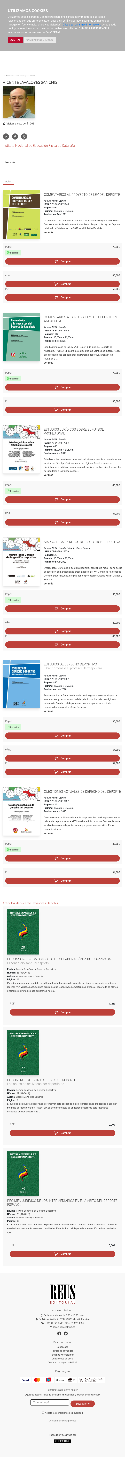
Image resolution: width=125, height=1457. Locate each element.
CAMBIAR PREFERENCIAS (39, 40)
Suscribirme (83, 1403)
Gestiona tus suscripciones (62, 1420)
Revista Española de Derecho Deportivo (36, 969)
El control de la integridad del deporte (41, 1080)
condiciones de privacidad (69, 1413)
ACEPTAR (15, 40)
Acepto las (64, 1413)
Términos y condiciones (62, 1354)
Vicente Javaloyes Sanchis (29, 976)
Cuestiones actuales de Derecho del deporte (82, 792)
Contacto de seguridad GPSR (62, 1362)
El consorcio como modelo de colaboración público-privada (59, 959)
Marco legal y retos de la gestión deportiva (82, 542)
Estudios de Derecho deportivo (70, 664)
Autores (7, 75)
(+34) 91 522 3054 (74, 1323)
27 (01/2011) (23, 1093)
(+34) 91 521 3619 (52, 1323)
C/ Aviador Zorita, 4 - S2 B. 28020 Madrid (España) (62, 1319)
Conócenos (62, 1347)
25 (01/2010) (23, 1214)
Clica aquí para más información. (82, 24)
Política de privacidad (62, 1351)
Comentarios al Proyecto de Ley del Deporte (82, 195)
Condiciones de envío (62, 1358)
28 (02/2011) (23, 972)
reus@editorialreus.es (62, 1327)
